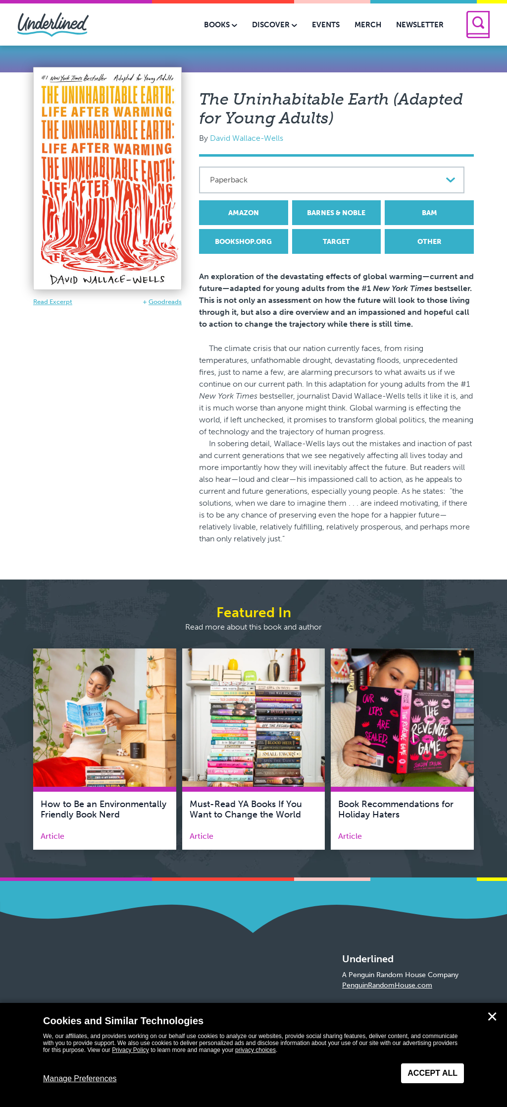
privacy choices (255, 1050)
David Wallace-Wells (246, 138)
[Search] (478, 24)
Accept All (432, 1073)
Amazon (243, 213)
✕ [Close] (492, 1017)
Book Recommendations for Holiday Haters (396, 809)
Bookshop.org (243, 241)
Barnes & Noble (336, 213)
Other (429, 241)
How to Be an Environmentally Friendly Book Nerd (103, 809)
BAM (429, 213)
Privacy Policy (130, 1050)
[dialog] (253, 1055)
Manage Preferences (80, 1078)
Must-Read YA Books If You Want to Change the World (246, 809)
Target (336, 241)
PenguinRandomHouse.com (387, 985)
